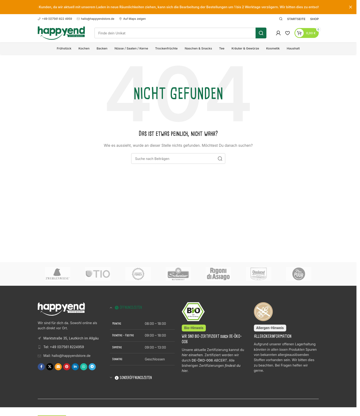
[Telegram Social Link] (92, 368)
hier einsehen (192, 356)
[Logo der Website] (61, 33)
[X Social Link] (49, 368)
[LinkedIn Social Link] (75, 368)
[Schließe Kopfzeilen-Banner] (350, 7)
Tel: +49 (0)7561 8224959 (63, 348)
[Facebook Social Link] (41, 368)
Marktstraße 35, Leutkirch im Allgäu (71, 340)
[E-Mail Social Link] (58, 368)
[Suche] (281, 19)
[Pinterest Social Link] (66, 368)
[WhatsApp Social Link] (83, 368)
